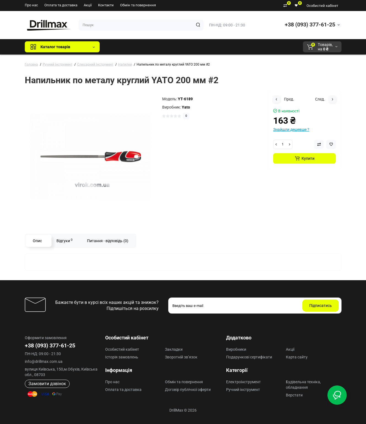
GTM (141, 47)
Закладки (174, 349)
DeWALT (160, 47)
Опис (37, 241)
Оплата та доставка (60, 5)
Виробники (236, 349)
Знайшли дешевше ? (291, 129)
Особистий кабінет (322, 6)
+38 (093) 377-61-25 (310, 24)
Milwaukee (219, 47)
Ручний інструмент (243, 389)
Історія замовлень (121, 357)
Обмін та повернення (138, 5)
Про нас (31, 5)
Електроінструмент (243, 382)
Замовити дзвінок (47, 383)
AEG (197, 47)
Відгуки (64, 240)
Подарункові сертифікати (249, 357)
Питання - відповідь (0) (107, 241)
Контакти (106, 5)
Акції (88, 5)
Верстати (294, 395)
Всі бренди (118, 47)
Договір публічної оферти (188, 389)
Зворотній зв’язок (181, 357)
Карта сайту (297, 357)
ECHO (180, 47)
